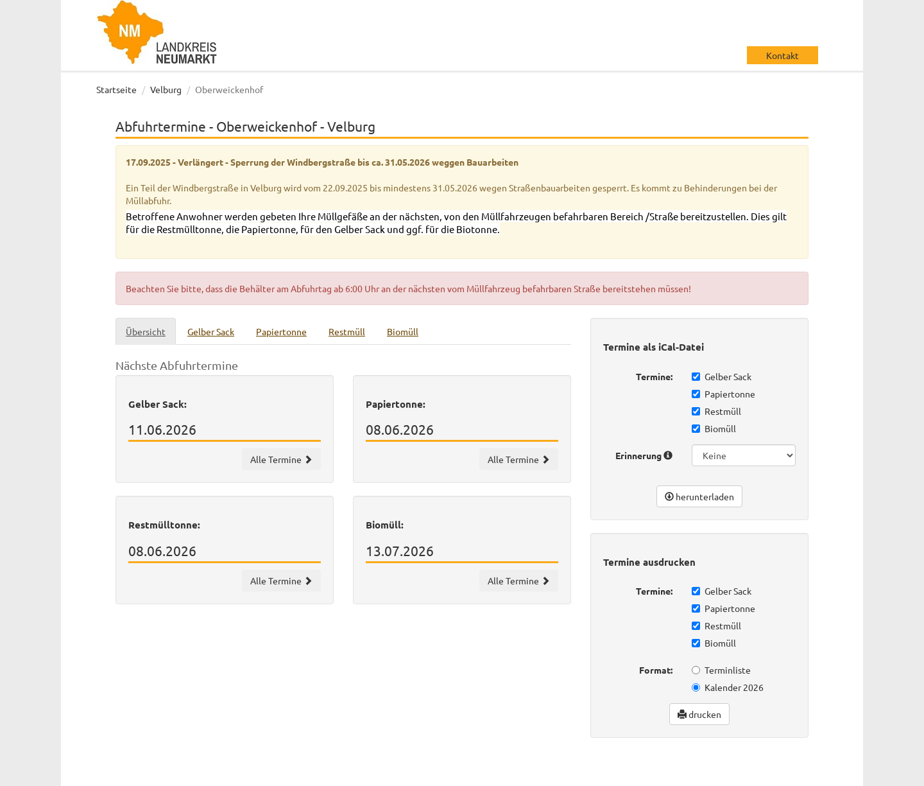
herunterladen (699, 496)
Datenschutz (731, 773)
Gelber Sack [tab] (210, 331)
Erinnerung (643, 455)
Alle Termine (281, 459)
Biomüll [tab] (402, 331)
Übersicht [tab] (146, 331)
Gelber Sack (721, 376)
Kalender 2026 (728, 687)
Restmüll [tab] (347, 331)
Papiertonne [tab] (281, 331)
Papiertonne (723, 393)
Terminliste (721, 670)
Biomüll (714, 428)
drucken (699, 714)
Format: (655, 670)
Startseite (116, 89)
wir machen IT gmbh (506, 773)
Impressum (793, 773)
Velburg (166, 89)
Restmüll (716, 411)
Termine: (654, 376)
